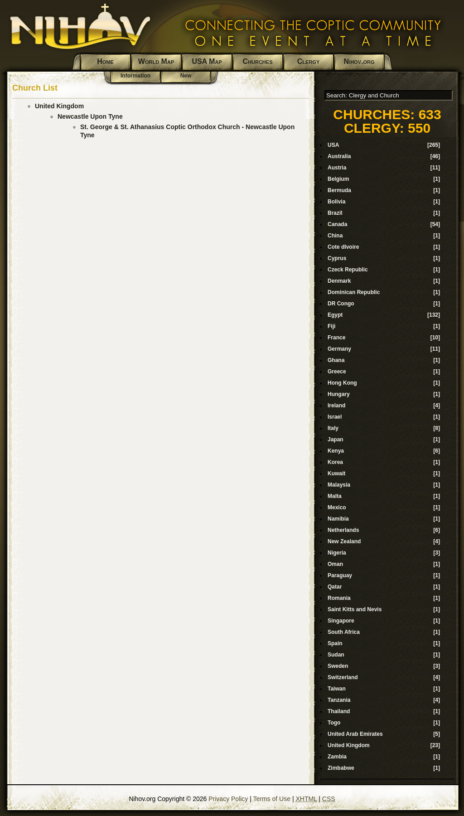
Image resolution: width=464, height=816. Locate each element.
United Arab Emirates (355, 734)
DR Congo (341, 303)
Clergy (308, 61)
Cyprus (337, 258)
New (186, 75)
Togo (334, 722)
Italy (333, 428)
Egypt (335, 315)
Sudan (336, 655)
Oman (335, 564)
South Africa (344, 632)
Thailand (339, 711)
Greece (337, 371)
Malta (335, 496)
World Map (156, 61)
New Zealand (344, 541)
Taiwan (337, 689)
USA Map (207, 61)
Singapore (341, 621)
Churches (258, 61)
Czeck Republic (348, 269)
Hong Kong (342, 383)
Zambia (337, 756)
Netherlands (343, 530)
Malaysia (339, 485)
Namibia (338, 519)
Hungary (339, 394)
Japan (335, 439)
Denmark (339, 281)
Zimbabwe (341, 768)
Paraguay (340, 575)
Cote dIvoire (343, 247)
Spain (335, 643)
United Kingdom (59, 106)
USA (333, 145)
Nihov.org (359, 61)
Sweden (338, 666)
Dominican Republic (354, 292)
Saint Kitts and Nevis (355, 609)
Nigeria (337, 553)
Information (135, 75)
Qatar (335, 587)
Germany (339, 349)
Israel (335, 417)
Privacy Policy (228, 798)
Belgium (338, 179)
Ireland (336, 405)
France (336, 337)
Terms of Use (271, 798)
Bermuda (339, 190)
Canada (337, 224)
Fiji (331, 326)
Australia (339, 156)
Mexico (337, 507)
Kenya (336, 451)
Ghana (336, 360)
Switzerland (343, 677)
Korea (335, 462)
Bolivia (336, 201)
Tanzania (339, 700)
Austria (337, 167)
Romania (339, 598)
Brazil (335, 213)
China (335, 235)
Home (105, 61)
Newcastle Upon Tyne (90, 116)
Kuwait (336, 473)
